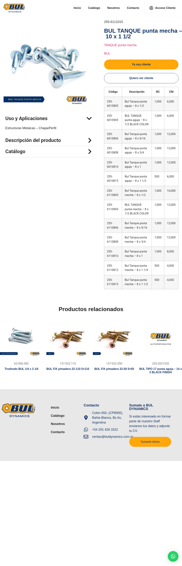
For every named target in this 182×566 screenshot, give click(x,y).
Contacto (133, 7)
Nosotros (113, 7)
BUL (107, 53)
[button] (173, 556)
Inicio (77, 7)
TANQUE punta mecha (120, 45)
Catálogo (94, 7)
